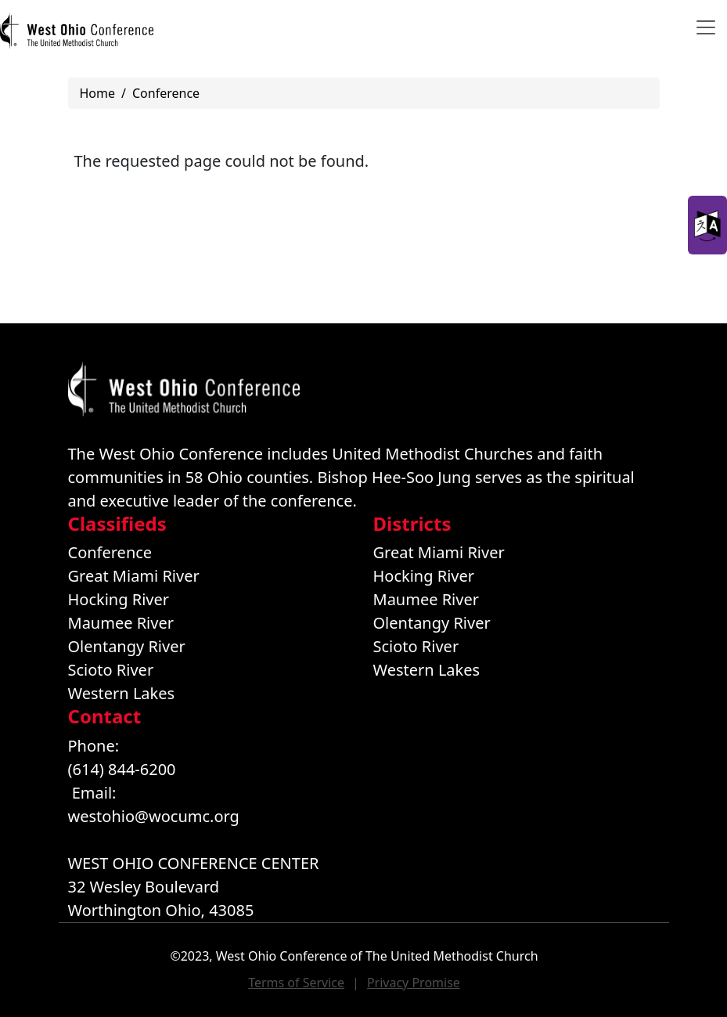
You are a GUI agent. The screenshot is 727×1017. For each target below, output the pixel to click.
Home (98, 93)
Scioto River (111, 669)
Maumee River (121, 622)
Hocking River (119, 599)
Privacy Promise (413, 982)
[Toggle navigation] (706, 27)
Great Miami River (134, 575)
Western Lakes (121, 693)
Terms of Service (296, 982)
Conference (166, 93)
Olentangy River (126, 646)
